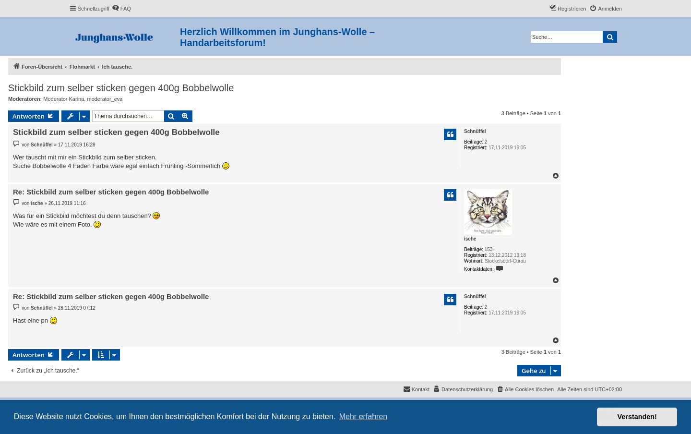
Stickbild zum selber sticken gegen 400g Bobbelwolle (121, 88)
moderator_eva (104, 99)
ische (470, 238)
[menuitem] (121, 8)
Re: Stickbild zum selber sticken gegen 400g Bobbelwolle (111, 192)
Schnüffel (475, 131)
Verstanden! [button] (637, 417)
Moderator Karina (63, 99)
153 (489, 249)
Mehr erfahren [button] (363, 416)
